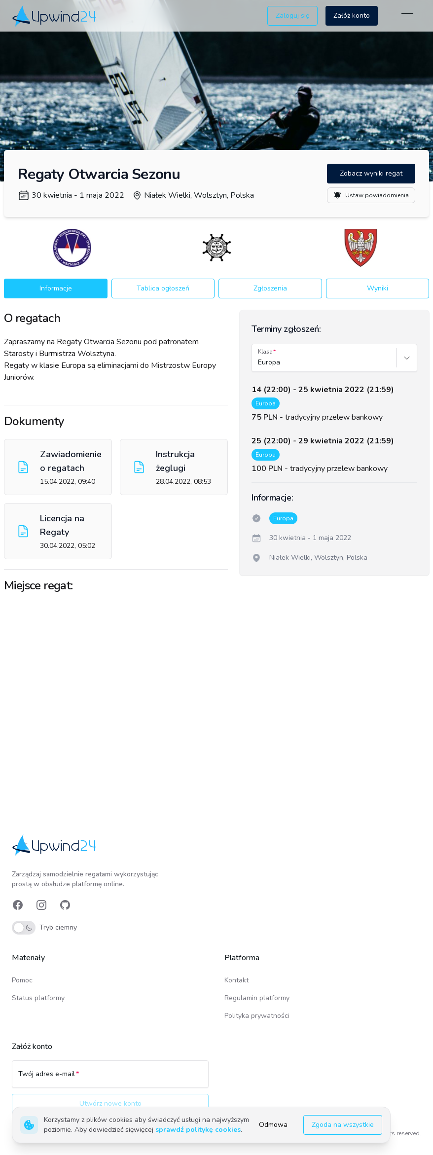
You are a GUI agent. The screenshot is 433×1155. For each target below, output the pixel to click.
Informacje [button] (55, 288)
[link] (55, 15)
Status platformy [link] (38, 998)
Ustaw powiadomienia (371, 195)
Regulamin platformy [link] (256, 998)
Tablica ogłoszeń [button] (163, 288)
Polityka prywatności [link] (256, 1015)
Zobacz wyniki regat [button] (371, 173)
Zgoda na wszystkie (343, 1124)
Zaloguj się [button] (292, 15)
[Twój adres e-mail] (110, 1078)
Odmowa (273, 1124)
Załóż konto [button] (351, 15)
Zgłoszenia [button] (270, 288)
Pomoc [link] (22, 980)
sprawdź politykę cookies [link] (198, 1129)
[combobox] (259, 362)
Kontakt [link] (236, 980)
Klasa (265, 352)
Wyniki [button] (377, 288)
